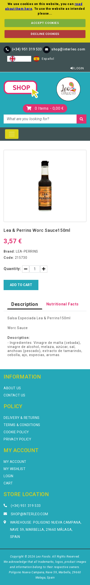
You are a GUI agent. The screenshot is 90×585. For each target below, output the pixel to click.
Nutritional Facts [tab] (62, 304)
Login (77, 68)
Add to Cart (21, 285)
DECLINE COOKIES (45, 34)
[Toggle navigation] (11, 134)
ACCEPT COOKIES (45, 23)
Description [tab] (24, 304)
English (19, 59)
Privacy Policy (17, 439)
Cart (8, 483)
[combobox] (19, 59)
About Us (12, 388)
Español (44, 59)
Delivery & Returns (22, 418)
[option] (43, 59)
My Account (15, 462)
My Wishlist (15, 469)
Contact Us (14, 395)
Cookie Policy (16, 432)
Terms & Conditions (22, 425)
